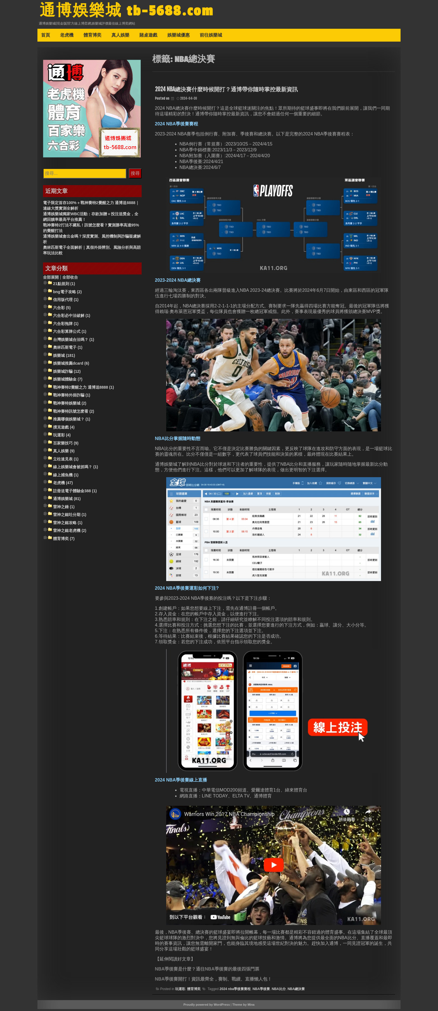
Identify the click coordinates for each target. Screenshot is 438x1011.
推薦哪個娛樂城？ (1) (71, 421)
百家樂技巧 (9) (65, 445)
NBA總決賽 (296, 991)
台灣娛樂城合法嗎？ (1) (73, 341)
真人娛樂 (120, 37)
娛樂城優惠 (178, 37)
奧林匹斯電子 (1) (67, 349)
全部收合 (70, 279)
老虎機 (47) (63, 485)
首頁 (45, 37)
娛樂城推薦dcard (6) (71, 365)
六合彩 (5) (62, 309)
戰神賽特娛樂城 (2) (69, 405)
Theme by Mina (243, 1006)
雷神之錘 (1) (64, 508)
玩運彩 (180, 991)
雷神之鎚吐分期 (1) (69, 517)
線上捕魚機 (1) (65, 477)
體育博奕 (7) (64, 540)
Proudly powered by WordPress (207, 1006)
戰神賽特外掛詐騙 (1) (71, 397)
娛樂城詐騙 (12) (67, 373)
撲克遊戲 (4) (64, 429)
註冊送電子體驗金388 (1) (75, 493)
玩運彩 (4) (62, 437)
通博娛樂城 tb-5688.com (133, 12)
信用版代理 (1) (65, 301)
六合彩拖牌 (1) (65, 325)
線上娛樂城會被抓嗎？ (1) (75, 469)
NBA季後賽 (261, 991)
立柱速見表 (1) (65, 461)
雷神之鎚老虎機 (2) (69, 532)
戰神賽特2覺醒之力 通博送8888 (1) (83, 389)
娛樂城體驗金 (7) (67, 381)
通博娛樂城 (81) (67, 501)
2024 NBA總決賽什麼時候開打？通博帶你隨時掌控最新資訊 (226, 91)
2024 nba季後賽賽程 (235, 991)
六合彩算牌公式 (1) (69, 333)
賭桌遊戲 (148, 37)
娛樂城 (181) (64, 357)
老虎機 (66, 37)
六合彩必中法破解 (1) (71, 317)
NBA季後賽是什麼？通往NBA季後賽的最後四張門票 (207, 971)
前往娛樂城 (211, 37)
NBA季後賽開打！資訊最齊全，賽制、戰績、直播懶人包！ (213, 981)
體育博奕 (92, 37)
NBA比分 (279, 991)
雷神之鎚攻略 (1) (67, 524)
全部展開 (51, 279)
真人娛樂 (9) (64, 453)
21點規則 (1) (64, 285)
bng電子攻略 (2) (67, 293)
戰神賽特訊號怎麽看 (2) (73, 413)
